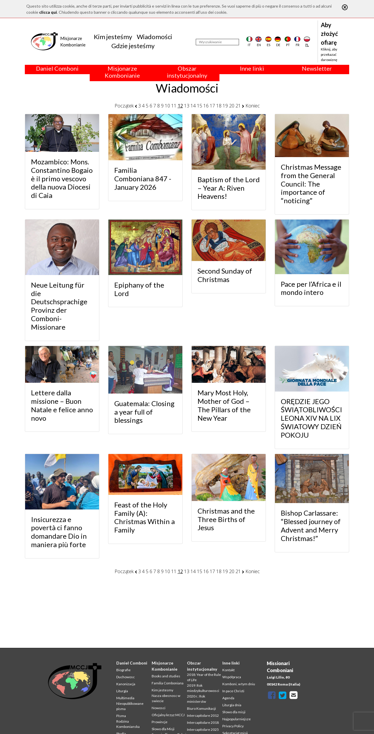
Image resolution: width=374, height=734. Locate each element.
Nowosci (158, 708)
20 (231, 105)
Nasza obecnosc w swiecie (166, 698)
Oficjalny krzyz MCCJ (168, 715)
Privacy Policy (233, 726)
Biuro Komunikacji (201, 708)
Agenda (228, 698)
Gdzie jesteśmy (133, 46)
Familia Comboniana (167, 683)
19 (225, 105)
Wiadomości (154, 37)
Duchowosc (125, 677)
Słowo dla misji (233, 712)
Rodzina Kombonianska (128, 724)
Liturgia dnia (231, 705)
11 (173, 105)
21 (238, 105)
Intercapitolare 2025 (203, 729)
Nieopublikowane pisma (129, 706)
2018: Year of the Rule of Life (204, 677)
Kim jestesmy (162, 690)
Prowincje (159, 722)
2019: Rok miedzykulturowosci (203, 688)
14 (193, 105)
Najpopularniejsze (236, 719)
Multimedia (125, 698)
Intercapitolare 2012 (203, 715)
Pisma (121, 716)
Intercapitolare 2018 (203, 722)
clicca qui (48, 12)
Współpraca (231, 677)
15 (199, 105)
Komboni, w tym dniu (238, 684)
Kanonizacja (125, 684)
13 (186, 105)
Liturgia (122, 691)
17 (212, 105)
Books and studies (166, 676)
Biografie (123, 670)
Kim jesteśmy (113, 37)
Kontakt (228, 670)
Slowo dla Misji (163, 729)
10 (167, 105)
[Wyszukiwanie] (217, 42)
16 (206, 105)
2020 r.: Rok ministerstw (196, 699)
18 (218, 105)
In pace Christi (233, 691)
